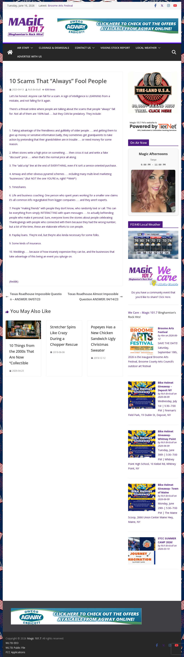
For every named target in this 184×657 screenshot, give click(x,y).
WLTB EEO (12, 643)
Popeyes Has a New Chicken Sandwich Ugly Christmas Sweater (103, 339)
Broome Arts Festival (60, 5)
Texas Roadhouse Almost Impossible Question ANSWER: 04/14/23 (95, 296)
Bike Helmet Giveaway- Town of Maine (167, 488)
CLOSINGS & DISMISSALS (54, 47)
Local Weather (145, 47)
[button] (31, 47)
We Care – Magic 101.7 (142, 312)
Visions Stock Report (114, 47)
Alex (163, 335)
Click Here (164, 297)
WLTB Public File (15, 647)
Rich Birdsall (34, 89)
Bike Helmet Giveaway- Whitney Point (167, 435)
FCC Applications (15, 652)
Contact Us (83, 47)
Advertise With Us (29, 56)
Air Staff (23, 47)
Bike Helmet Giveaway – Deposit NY (165, 386)
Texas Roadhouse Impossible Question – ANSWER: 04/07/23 (34, 296)
